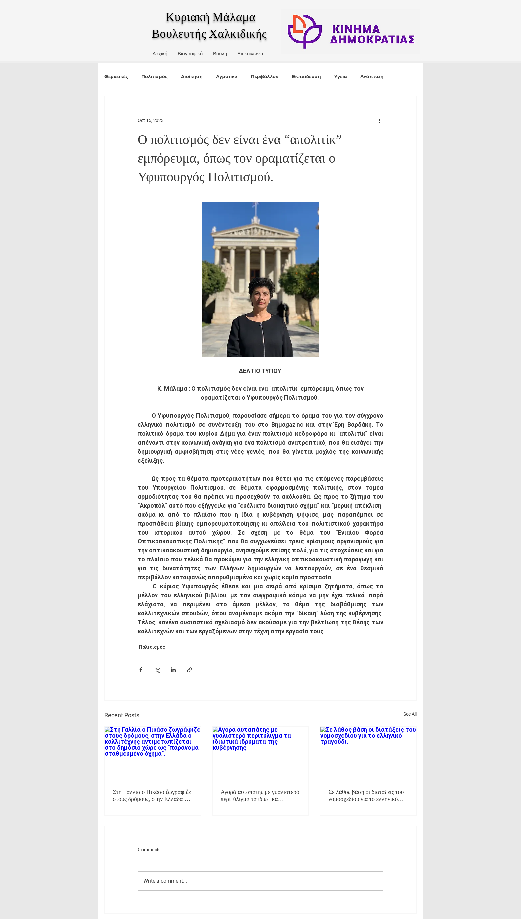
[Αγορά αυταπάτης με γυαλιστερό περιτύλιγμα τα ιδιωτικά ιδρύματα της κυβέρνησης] (261, 754)
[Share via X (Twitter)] (157, 670)
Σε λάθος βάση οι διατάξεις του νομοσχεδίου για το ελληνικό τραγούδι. (366, 796)
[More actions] (379, 120)
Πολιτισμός (154, 76)
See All (410, 714)
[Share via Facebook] (141, 670)
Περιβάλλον (265, 76)
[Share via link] (189, 670)
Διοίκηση (192, 76)
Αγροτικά (227, 76)
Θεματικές (116, 76)
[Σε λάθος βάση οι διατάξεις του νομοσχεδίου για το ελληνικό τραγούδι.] (368, 754)
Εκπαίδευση (306, 76)
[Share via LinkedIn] (173, 670)
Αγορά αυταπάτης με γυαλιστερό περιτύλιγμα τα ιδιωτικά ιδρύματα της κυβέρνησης (260, 796)
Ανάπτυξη (372, 76)
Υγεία (340, 76)
